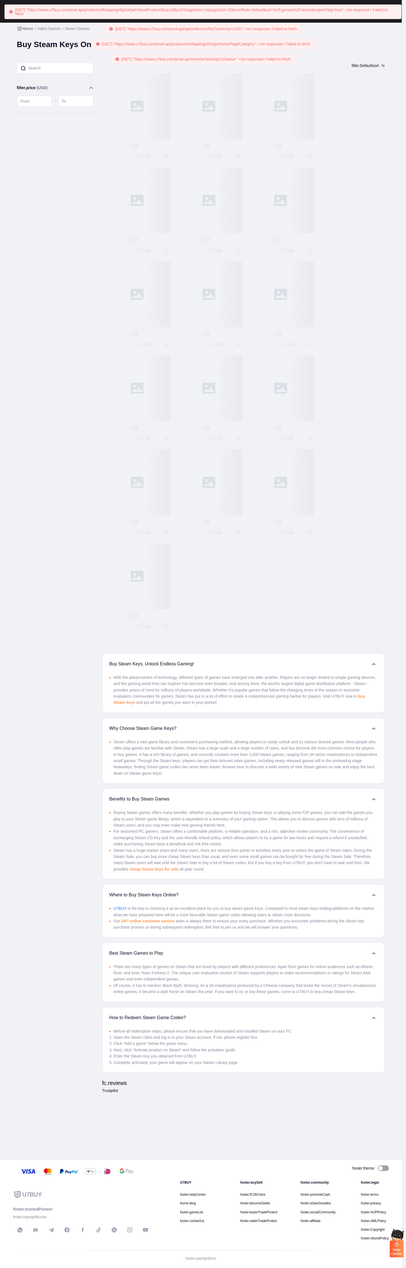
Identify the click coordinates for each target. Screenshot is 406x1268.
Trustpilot (110, 1090)
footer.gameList (191, 1212)
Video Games (49, 28)
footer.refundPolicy (375, 1238)
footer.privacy (371, 1203)
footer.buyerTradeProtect (258, 1212)
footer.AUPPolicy (373, 1212)
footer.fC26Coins (252, 1195)
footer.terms (370, 1195)
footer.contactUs (192, 1221)
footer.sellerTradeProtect (258, 1221)
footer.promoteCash (315, 1195)
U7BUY (120, 908)
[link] (25, 29)
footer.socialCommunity (318, 1212)
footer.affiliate (310, 1221)
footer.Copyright (373, 1230)
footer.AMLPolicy (373, 1221)
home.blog (188, 1203)
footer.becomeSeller (255, 1203)
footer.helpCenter (193, 1195)
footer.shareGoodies (316, 1203)
